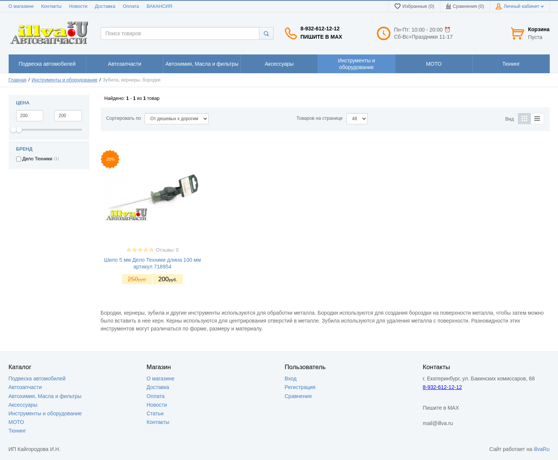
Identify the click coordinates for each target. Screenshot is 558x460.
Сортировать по (123, 118)
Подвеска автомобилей (37, 379)
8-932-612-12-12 (320, 29)
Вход (291, 379)
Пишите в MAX (321, 37)
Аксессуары (23, 405)
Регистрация (300, 387)
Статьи (155, 413)
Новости (78, 6)
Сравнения (298, 396)
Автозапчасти (25, 387)
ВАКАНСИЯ (159, 6)
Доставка (105, 6)
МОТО (16, 422)
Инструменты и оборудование (64, 80)
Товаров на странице (319, 118)
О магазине (21, 6)
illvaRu (541, 449)
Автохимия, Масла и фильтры (45, 396)
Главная (18, 80)
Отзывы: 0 (167, 250)
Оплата (131, 6)
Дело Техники (38, 158)
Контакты (51, 6)
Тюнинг (17, 431)
